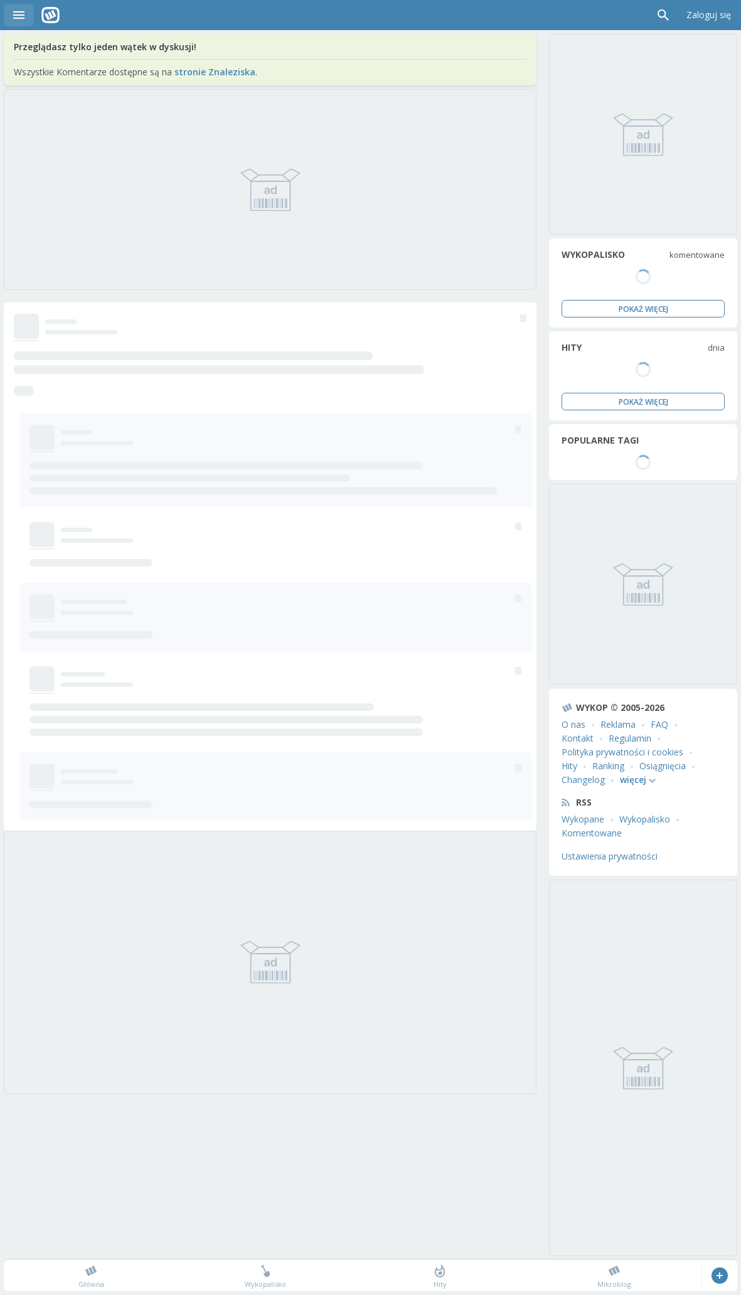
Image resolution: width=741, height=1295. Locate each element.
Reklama (618, 724)
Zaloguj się (708, 15)
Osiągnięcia (662, 766)
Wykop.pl (50, 15)
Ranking (608, 766)
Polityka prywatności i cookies (622, 752)
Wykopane (583, 819)
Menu (19, 15)
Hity (569, 766)
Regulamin (630, 738)
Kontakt (578, 738)
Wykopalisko (644, 819)
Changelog (583, 780)
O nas (573, 724)
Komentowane (592, 833)
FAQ (659, 724)
